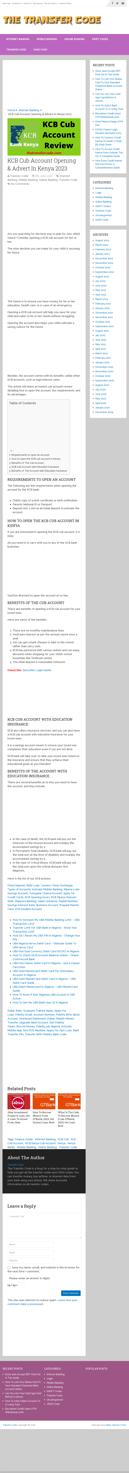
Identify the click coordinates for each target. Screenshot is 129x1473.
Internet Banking (17, 39)
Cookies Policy (65, 3)
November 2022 (104, 263)
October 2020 (103, 376)
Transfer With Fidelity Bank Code (45, 1034)
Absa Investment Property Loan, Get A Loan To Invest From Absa (18, 1117)
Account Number (44, 1014)
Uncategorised (103, 215)
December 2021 (104, 312)
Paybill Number (68, 901)
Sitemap (6, 3)
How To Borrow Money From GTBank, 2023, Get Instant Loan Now (43, 1117)
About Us (27, 3)
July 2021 (100, 335)
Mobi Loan (32, 885)
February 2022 (103, 303)
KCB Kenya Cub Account (40, 1139)
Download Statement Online (37, 1018)
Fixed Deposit (16, 885)
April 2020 (100, 403)
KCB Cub (63, 1135)
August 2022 (102, 276)
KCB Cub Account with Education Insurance (35, 466)
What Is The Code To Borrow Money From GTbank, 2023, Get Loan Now (69, 1117)
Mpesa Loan (71, 889)
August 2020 (102, 385)
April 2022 (100, 294)
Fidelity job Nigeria (48, 1026)
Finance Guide (24, 1135)
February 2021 (103, 358)
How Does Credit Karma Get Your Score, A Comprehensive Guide (108, 164)
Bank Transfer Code (116, 1421)
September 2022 (104, 272)
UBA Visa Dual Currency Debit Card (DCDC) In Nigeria (46, 951)
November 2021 (104, 317)
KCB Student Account (28, 909)
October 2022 (102, 267)
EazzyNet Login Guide (37, 670)
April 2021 (100, 349)
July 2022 (100, 281)
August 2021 (102, 330)
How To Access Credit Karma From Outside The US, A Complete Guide (109, 152)
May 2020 (100, 398)
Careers (46, 885)
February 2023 (103, 249)
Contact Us (17, 3)
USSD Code (40, 49)
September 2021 (104, 326)
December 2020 (104, 367)
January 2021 (102, 362)
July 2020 (100, 389)
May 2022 (100, 290)
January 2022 (102, 308)
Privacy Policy (50, 3)
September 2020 (104, 380)
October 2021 (102, 321)
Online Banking (74, 39)
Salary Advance (47, 901)
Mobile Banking (47, 39)
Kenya (62, 1139)
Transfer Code (16, 49)
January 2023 (102, 254)
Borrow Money (25, 1026)
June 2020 (101, 394)
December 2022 (104, 258)
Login (98, 192)
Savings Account (17, 893)
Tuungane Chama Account (45, 893)
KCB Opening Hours (37, 897)
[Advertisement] (44, 86)
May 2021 (100, 344)
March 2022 (101, 299)
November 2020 (104, 371)
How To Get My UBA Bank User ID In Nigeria (40, 1002)
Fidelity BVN (64, 1014)
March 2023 (101, 245)
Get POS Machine (34, 1030)
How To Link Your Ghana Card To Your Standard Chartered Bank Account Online (23, 1382)
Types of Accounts (19, 889)
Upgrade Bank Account (33, 1022)
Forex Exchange (62, 885)
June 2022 (100, 285)
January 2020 (102, 407)
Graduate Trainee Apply (38, 1010)
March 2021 (101, 353)
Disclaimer (38, 3)
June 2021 (100, 339)
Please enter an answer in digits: (29, 1274)
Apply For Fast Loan (59, 1030)
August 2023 (102, 240)
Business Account (47, 905)
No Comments (20, 183)
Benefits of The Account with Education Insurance (39, 470)
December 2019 (104, 412)
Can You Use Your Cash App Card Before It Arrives (108, 97)
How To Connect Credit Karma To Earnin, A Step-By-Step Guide (109, 141)
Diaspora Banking (26, 901)
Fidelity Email (23, 1014)
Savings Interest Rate (21, 905)
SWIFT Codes (100, 39)
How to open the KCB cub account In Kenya (35, 458)
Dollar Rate (14, 1010)
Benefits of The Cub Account (27, 463)
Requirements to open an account (30, 455)
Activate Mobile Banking (47, 889)
